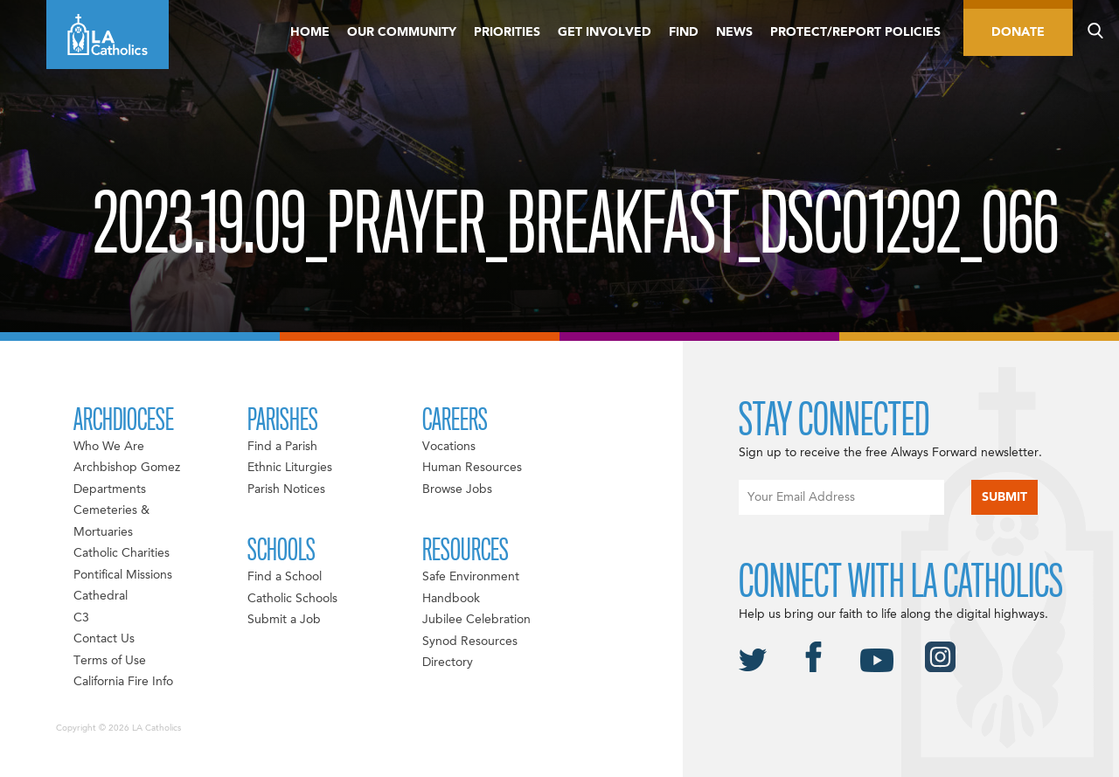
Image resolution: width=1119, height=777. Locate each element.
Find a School (284, 577)
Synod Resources (470, 641)
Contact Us (104, 639)
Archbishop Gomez (126, 467)
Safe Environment (470, 577)
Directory (447, 662)
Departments (109, 489)
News (734, 32)
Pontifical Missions (122, 575)
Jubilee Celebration (476, 620)
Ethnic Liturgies (289, 467)
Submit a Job (284, 620)
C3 (81, 618)
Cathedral (100, 596)
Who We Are (108, 447)
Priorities (507, 32)
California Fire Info (123, 682)
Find (684, 32)
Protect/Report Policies (855, 32)
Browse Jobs (457, 489)
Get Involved (604, 32)
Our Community (401, 32)
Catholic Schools (292, 599)
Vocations (449, 447)
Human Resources (472, 467)
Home (310, 32)
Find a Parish (282, 447)
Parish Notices (286, 489)
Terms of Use (109, 661)
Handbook (451, 599)
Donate (1018, 32)
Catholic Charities (121, 553)
